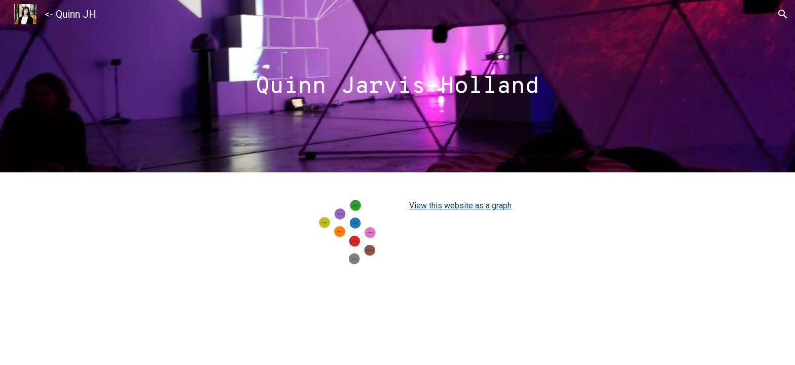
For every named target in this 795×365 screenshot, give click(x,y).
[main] (397, 86)
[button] (783, 14)
